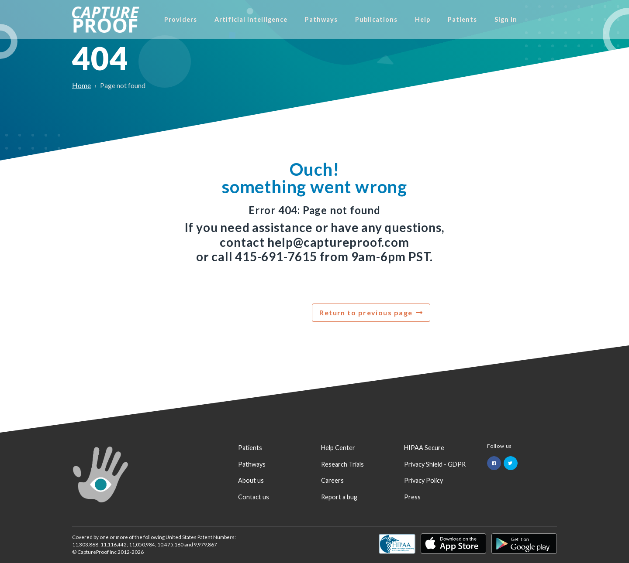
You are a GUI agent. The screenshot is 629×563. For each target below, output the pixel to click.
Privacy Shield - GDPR (435, 464)
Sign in (536, 19)
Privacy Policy (423, 480)
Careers (332, 480)
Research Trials (342, 464)
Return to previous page (365, 312)
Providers (211, 19)
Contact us (253, 497)
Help (453, 19)
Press (412, 497)
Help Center (338, 447)
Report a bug (339, 497)
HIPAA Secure (424, 447)
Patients (493, 19)
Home (81, 85)
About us (251, 480)
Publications (407, 19)
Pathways (352, 19)
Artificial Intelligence (281, 19)
